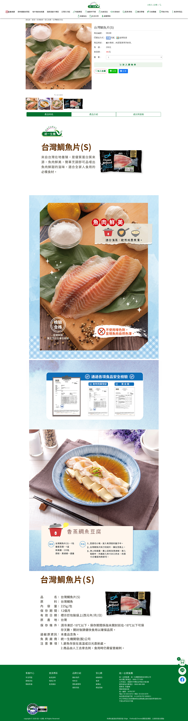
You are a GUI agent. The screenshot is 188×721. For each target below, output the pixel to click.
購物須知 (29, 681)
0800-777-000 (138, 679)
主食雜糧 (151, 12)
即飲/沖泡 (164, 12)
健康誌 (98, 684)
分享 (113, 71)
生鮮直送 (103, 12)
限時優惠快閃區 (23, 12)
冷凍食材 (115, 12)
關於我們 (75, 677)
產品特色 (49, 114)
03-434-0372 (128, 694)
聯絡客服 (29, 684)
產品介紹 (93, 114)
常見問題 (29, 677)
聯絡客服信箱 (124, 689)
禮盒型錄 (99, 687)
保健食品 (82, 16)
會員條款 (52, 684)
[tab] (48, 114)
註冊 (155, 5)
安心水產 (48, 20)
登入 (149, 5)
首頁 (33, 20)
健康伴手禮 (90, 12)
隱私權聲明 (76, 684)
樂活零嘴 (139, 12)
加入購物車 (128, 65)
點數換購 (10, 12)
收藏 (100, 71)
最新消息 (75, 687)
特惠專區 (77, 12)
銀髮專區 (106, 16)
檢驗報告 (99, 677)
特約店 (74, 681)
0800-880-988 (139, 684)
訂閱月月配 (66, 12)
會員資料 (52, 677)
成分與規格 (138, 114)
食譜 (97, 681)
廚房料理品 (176, 12)
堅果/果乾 (127, 12)
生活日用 (94, 16)
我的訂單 (52, 681)
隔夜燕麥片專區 (53, 12)
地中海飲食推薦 (38, 12)
